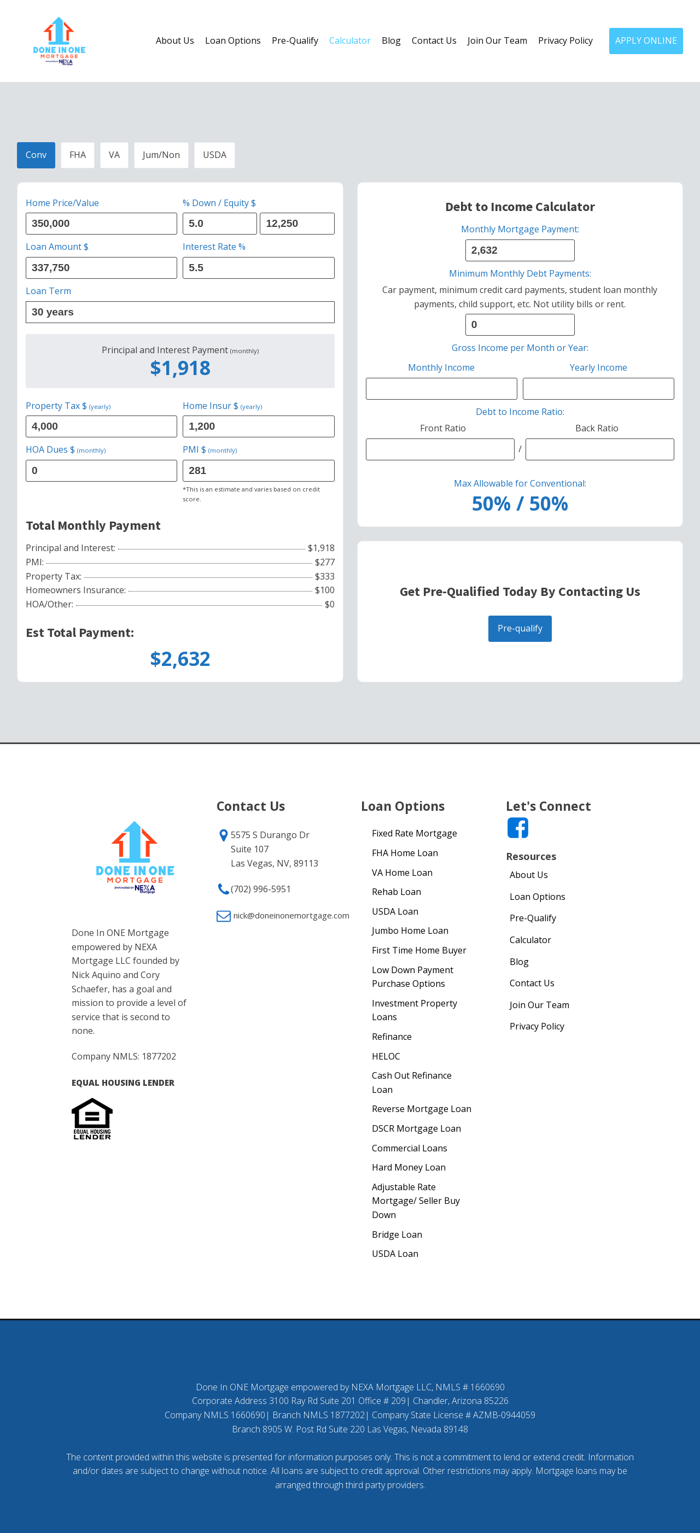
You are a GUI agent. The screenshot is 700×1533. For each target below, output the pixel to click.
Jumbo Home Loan (410, 931)
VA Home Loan (402, 873)
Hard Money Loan (409, 1167)
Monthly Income (441, 367)
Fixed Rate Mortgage (414, 833)
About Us (175, 40)
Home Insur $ (222, 406)
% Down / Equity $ (219, 203)
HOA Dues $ (66, 449)
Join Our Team (497, 40)
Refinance (392, 1037)
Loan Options (233, 40)
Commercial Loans (409, 1148)
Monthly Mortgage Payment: (520, 229)
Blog (391, 40)
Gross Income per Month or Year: (520, 348)
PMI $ (210, 449)
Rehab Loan (396, 892)
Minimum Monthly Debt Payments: (520, 273)
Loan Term (48, 291)
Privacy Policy (565, 40)
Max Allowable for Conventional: (520, 483)
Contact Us (434, 40)
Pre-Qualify (295, 40)
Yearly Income (598, 367)
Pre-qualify (520, 628)
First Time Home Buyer (419, 950)
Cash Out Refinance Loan (412, 1082)
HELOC (386, 1056)
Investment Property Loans (414, 1010)
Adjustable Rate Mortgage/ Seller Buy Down (416, 1201)
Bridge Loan (397, 1234)
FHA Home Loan (405, 853)
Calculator (350, 40)
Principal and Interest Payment (180, 350)
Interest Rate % (214, 247)
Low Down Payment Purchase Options (412, 977)
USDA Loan (395, 911)
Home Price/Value (62, 203)
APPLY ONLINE (646, 40)
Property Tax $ (68, 406)
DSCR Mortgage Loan (416, 1128)
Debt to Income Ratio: (520, 412)
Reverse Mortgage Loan (421, 1109)
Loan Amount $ (57, 247)
